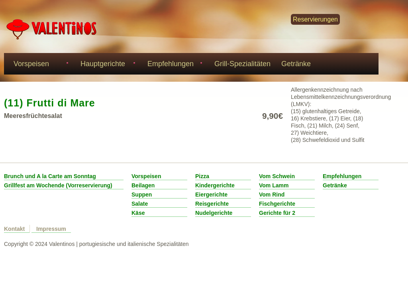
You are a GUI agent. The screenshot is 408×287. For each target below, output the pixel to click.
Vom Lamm (273, 185)
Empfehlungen (173, 65)
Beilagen (143, 185)
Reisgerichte (212, 204)
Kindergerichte (215, 185)
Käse (138, 213)
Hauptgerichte (106, 65)
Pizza (202, 176)
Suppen (141, 194)
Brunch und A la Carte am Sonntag (50, 176)
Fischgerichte (277, 204)
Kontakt (14, 229)
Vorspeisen (40, 65)
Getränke (296, 64)
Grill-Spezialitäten (242, 64)
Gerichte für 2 (277, 213)
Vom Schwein (277, 176)
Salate (139, 204)
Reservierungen (315, 19)
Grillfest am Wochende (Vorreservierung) (58, 185)
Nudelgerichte (213, 213)
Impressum (51, 229)
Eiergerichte (211, 194)
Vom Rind (271, 194)
